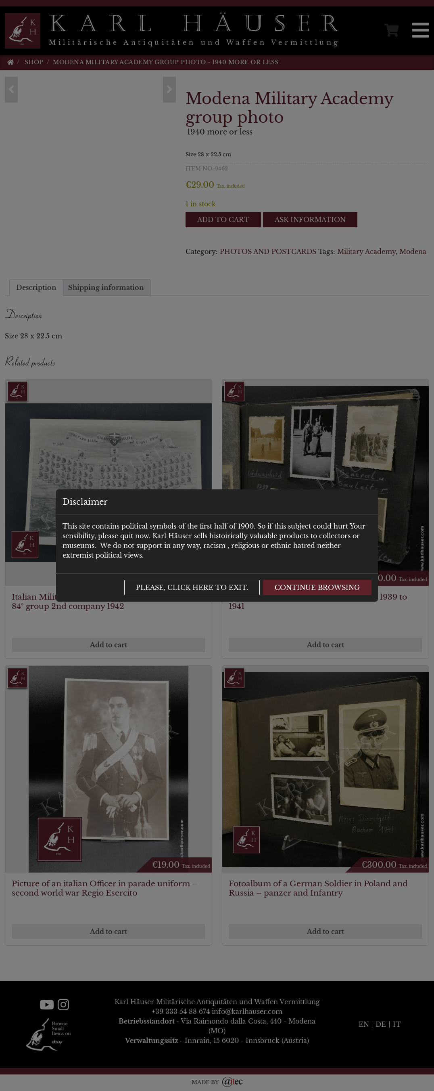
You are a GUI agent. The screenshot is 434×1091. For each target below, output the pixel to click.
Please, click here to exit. (192, 587)
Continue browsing (317, 587)
